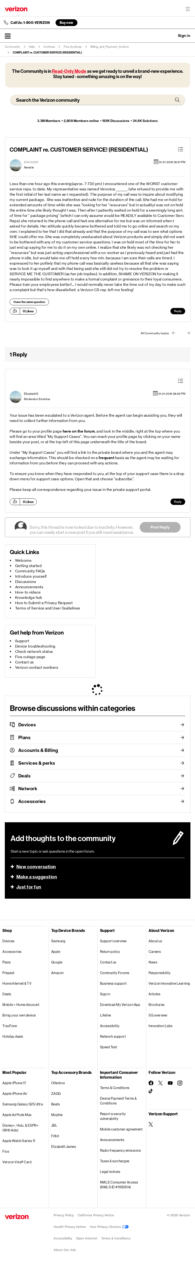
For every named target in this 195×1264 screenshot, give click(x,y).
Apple (55, 952)
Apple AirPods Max (17, 1115)
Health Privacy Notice (70, 1227)
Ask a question (171, 36)
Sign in (105, 994)
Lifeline (105, 1015)
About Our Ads (65, 1250)
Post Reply (160, 527)
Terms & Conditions (115, 1088)
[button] (7, 35)
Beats (55, 1104)
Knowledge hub (28, 597)
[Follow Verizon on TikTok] (151, 1091)
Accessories (32, 801)
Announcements (29, 587)
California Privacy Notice (96, 1215)
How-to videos (28, 592)
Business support (113, 983)
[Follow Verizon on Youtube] (170, 1083)
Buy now (66, 22)
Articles (154, 994)
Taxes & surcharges (115, 1161)
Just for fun (28, 887)
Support (22, 641)
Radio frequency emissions (120, 1150)
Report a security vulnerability (113, 1116)
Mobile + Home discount (20, 1005)
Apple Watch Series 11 (18, 1141)
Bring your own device (19, 1015)
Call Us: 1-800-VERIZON (30, 22)
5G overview (158, 1015)
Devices (27, 725)
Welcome (23, 560)
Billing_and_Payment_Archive (109, 46)
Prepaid (8, 973)
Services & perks (36, 763)
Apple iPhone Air (14, 1093)
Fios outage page (30, 657)
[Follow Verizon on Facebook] (151, 1083)
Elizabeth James (63, 1146)
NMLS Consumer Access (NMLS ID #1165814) (119, 1184)
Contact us (24, 662)
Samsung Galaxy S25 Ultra (22, 1104)
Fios (5, 1151)
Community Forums (115, 973)
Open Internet (86, 1238)
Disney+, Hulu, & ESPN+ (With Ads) (20, 1127)
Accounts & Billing (38, 750)
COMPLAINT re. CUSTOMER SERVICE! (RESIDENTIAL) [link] (47, 52)
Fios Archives (73, 46)
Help (32, 46)
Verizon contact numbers (36, 667)
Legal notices (110, 1172)
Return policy (110, 952)
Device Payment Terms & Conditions (118, 1100)
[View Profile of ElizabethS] (31, 393)
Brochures (157, 1005)
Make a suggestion (36, 877)
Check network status (34, 651)
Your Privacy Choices (109, 1227)
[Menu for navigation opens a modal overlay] (187, 9)
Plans (24, 737)
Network (28, 788)
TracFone (9, 1026)
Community (12, 46)
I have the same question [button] (29, 302)
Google (57, 962)
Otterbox (58, 1083)
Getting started (28, 565)
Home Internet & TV (16, 983)
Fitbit (55, 1136)
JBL (54, 1125)
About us (155, 941)
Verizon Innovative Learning (169, 983)
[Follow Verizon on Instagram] (179, 1083)
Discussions (25, 581)
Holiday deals (12, 1036)
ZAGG (56, 1093)
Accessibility (110, 1026)
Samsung (58, 941)
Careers (155, 952)
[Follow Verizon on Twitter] (160, 1083)
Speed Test (108, 1047)
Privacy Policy (64, 1215)
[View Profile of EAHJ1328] (31, 162)
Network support (113, 1036)
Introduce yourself (31, 576)
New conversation (36, 866)
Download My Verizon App (120, 1005)
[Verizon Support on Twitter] (151, 1124)
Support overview (113, 941)
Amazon (57, 973)
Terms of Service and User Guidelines (47, 608)
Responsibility (159, 973)
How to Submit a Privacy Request (44, 603)
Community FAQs (30, 571)
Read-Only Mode (69, 71)
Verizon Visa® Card (16, 1162)
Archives (49, 46)
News (153, 962)
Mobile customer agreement (121, 1129)
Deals (24, 776)
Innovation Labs (161, 1026)
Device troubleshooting (35, 646)
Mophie (57, 1115)
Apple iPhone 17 (14, 1083)
